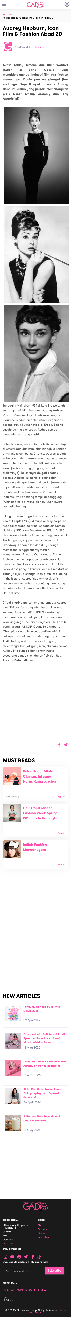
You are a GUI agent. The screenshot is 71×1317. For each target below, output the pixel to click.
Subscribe (54, 1271)
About (41, 1225)
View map (8, 1243)
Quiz (6, 1290)
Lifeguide (40, 47)
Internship (43, 1237)
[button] (65, 744)
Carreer (42, 1233)
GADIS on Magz (38, 1290)
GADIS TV (22, 1290)
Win (13, 1290)
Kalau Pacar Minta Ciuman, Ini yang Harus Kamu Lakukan (40, 776)
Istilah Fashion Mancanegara (35, 847)
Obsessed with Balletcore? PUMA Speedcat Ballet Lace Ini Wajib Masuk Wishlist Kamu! (44, 1038)
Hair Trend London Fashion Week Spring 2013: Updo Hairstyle (40, 813)
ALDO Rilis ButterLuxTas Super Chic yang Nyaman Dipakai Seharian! (42, 1093)
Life (10, 14)
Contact (42, 1229)
